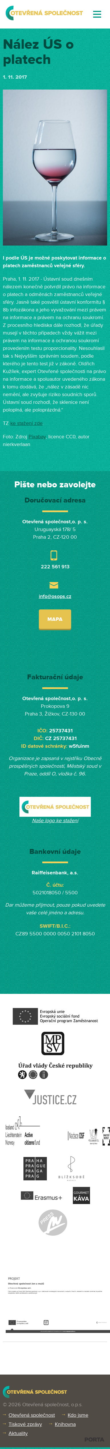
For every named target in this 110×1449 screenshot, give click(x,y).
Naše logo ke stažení (55, 820)
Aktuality (18, 1433)
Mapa (55, 619)
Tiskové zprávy (25, 1424)
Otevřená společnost (32, 1415)
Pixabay (37, 436)
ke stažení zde (26, 423)
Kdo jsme (78, 1415)
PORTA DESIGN (94, 1439)
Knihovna (65, 1424)
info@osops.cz (55, 596)
